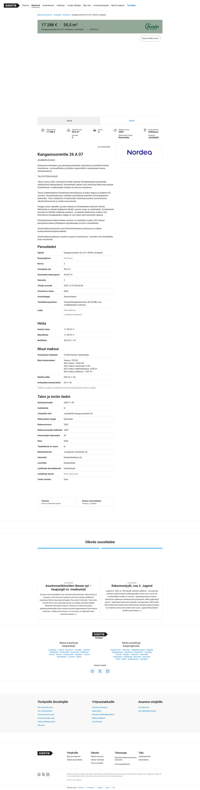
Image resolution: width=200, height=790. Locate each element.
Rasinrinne (138, 652)
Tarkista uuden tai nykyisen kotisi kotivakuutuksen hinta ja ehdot (67, 388)
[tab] (69, 121)
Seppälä (150, 650)
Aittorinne (146, 657)
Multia (78, 657)
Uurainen (86, 650)
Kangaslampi (117, 652)
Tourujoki (148, 652)
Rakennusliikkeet (98, 718)
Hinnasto (41, 725)
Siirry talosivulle (71, 474)
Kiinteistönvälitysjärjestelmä (103, 714)
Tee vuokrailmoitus (45, 711)
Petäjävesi (84, 652)
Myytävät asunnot (45, 15)
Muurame (69, 650)
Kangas (126, 654)
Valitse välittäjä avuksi (46, 722)
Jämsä (51, 654)
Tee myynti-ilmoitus (45, 707)
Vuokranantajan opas (46, 718)
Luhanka (71, 657)
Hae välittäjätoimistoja (147, 711)
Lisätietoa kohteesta (73, 314)
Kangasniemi (68, 654)
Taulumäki (144, 654)
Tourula (119, 654)
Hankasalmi (64, 652)
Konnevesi (75, 652)
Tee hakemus (70, 310)
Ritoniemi (137, 657)
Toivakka (78, 650)
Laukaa (61, 650)
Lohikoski (134, 654)
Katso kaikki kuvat (150, 38)
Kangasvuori (116, 650)
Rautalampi (61, 657)
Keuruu (59, 654)
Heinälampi (117, 657)
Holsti (118, 659)
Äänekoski (54, 652)
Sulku (124, 659)
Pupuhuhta (128, 652)
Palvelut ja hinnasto (100, 707)
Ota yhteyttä (97, 722)
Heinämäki (128, 657)
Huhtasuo (66, 15)
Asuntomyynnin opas (46, 714)
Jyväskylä (57, 15)
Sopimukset (96, 711)
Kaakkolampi (133, 659)
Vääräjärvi (144, 659)
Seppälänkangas (138, 650)
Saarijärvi (79, 654)
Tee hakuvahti (143, 707)
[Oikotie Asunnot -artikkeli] (68, 583)
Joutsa (87, 654)
